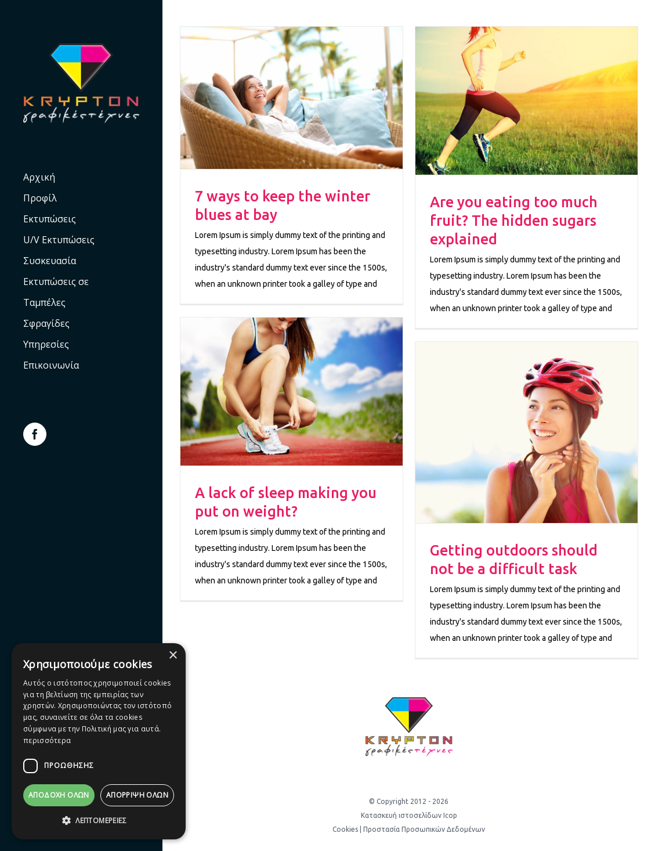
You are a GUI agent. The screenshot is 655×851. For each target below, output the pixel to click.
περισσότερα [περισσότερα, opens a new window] (47, 740)
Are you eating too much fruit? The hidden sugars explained (514, 220)
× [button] (172, 655)
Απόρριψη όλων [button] (137, 795)
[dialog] (99, 741)
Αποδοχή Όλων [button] (58, 795)
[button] (98, 821)
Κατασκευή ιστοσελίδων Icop (409, 815)
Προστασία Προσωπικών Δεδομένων (424, 829)
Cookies (345, 829)
